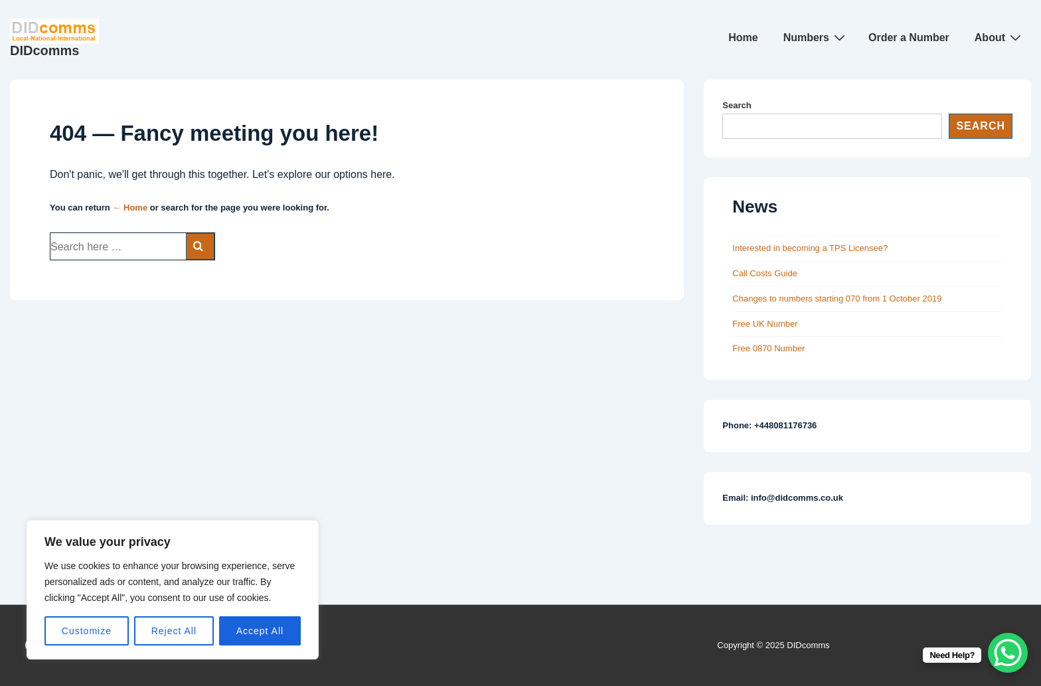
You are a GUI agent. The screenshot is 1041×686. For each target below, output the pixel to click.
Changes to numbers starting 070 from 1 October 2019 (836, 298)
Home (743, 37)
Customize (87, 631)
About (999, 37)
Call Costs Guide (764, 273)
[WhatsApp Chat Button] (1008, 653)
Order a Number (908, 37)
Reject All (174, 631)
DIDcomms (44, 50)
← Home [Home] (129, 208)
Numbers (815, 37)
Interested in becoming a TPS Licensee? (810, 248)
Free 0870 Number (768, 348)
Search (736, 105)
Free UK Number (764, 324)
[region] (173, 589)
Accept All (259, 631)
